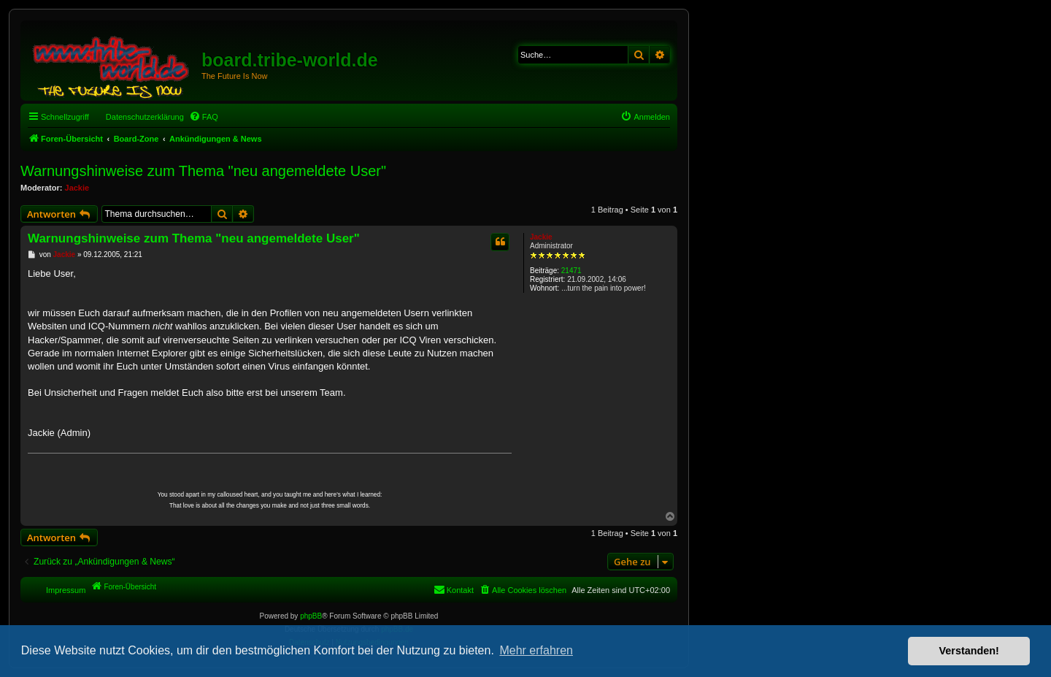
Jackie (77, 187)
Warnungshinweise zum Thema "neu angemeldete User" (203, 171)
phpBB (311, 616)
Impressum (65, 590)
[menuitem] (203, 117)
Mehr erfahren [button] (536, 650)
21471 (571, 271)
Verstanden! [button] (969, 651)
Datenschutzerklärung (145, 116)
